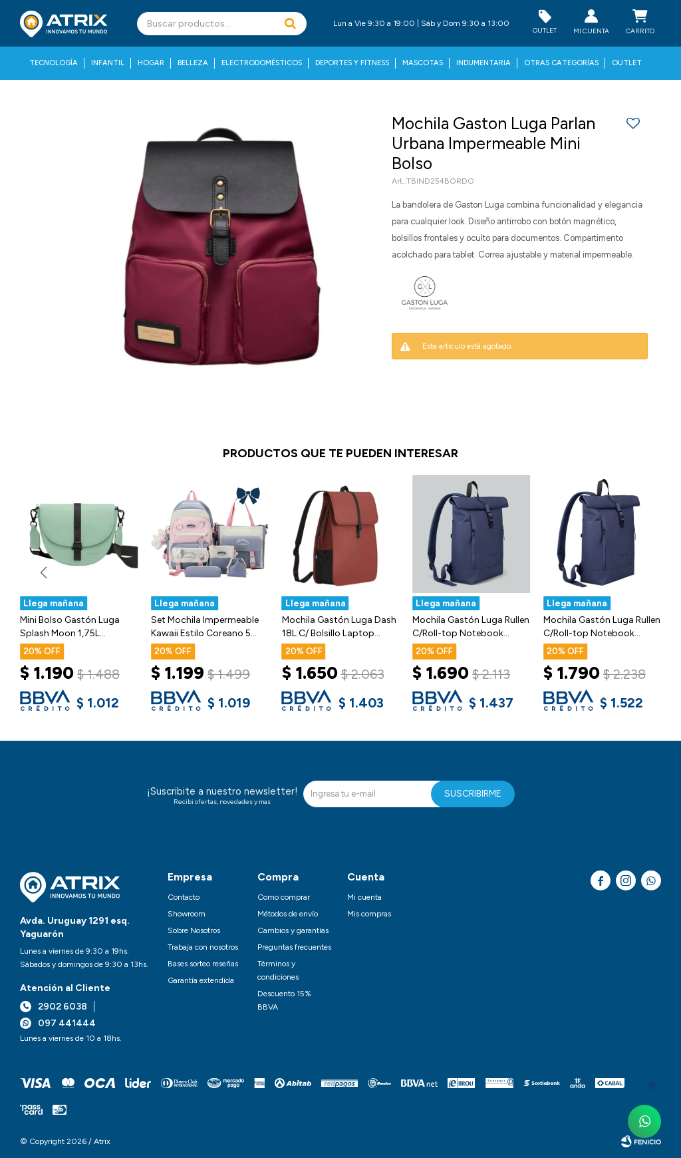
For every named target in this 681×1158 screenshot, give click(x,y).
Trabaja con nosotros (203, 947)
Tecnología (53, 63)
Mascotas (422, 63)
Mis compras (369, 913)
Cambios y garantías (293, 930)
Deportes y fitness (352, 63)
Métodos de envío (287, 913)
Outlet (627, 63)
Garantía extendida (201, 980)
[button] (290, 23)
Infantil (107, 63)
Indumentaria (483, 63)
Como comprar (283, 897)
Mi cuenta (364, 897)
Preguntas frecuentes (294, 947)
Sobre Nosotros (194, 930)
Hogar (151, 63)
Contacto (184, 897)
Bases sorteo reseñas (203, 963)
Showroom (186, 913)
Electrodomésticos (261, 63)
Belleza (193, 63)
